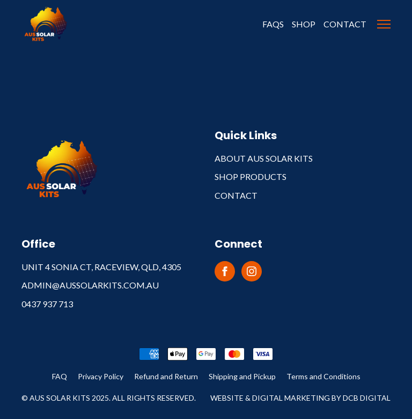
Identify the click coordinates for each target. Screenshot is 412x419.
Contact (344, 24)
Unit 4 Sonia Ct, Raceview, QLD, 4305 (101, 267)
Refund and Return (166, 376)
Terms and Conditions (323, 376)
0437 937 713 (47, 304)
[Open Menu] (384, 24)
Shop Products (250, 176)
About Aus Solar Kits (264, 158)
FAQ (59, 376)
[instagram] (251, 271)
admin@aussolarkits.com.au (90, 285)
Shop (303, 24)
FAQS (273, 24)
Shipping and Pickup (242, 376)
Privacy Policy (100, 376)
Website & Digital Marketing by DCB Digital (300, 397)
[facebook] (225, 271)
